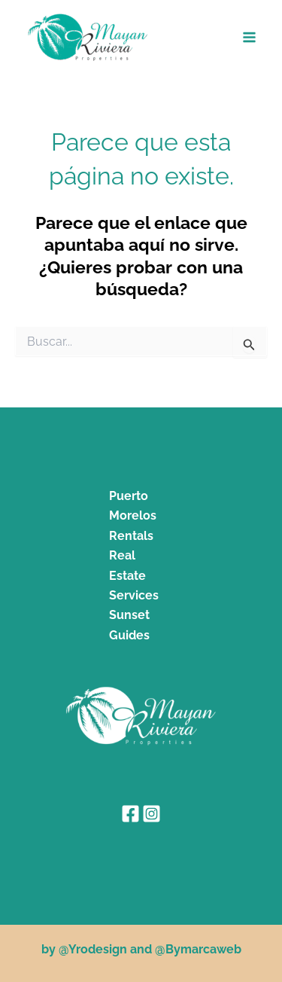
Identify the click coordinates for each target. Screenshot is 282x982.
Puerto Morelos (132, 506)
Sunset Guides (129, 625)
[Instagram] (151, 813)
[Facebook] (130, 813)
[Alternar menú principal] (250, 37)
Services (134, 595)
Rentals (131, 536)
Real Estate (127, 565)
